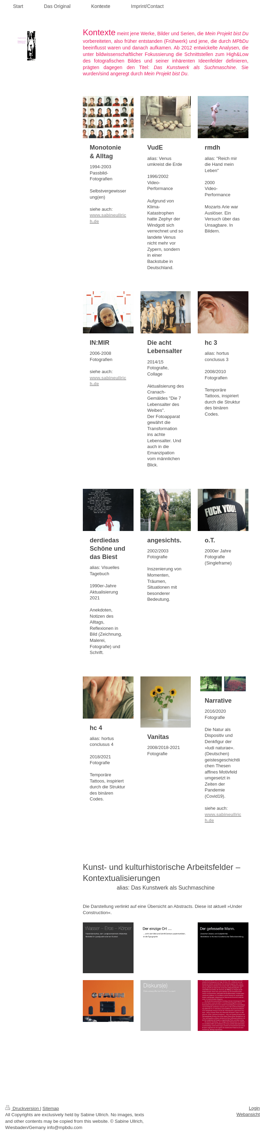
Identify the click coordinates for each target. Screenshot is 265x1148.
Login (254, 1108)
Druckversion (22, 1108)
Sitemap (50, 1108)
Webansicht (248, 1114)
